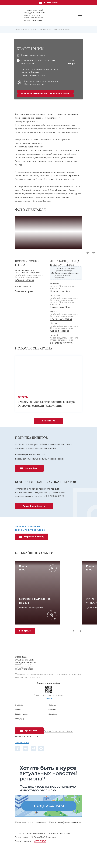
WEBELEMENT (40, 841)
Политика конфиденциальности (65, 822)
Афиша (18, 709)
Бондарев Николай (61, 343)
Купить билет (48, 3)
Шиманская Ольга (61, 307)
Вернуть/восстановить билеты (58, 731)
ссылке (48, 699)
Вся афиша (25, 631)
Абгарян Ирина (24, 280)
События (52, 705)
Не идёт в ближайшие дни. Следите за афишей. (45, 93)
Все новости (48, 421)
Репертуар (19, 718)
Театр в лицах (21, 714)
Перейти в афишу (31, 537)
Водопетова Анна (61, 291)
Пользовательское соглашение (30, 822)
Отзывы (52, 709)
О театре (19, 705)
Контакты (52, 714)
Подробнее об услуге (34, 506)
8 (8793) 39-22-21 (37, 454)
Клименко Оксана (61, 319)
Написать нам (22, 742)
